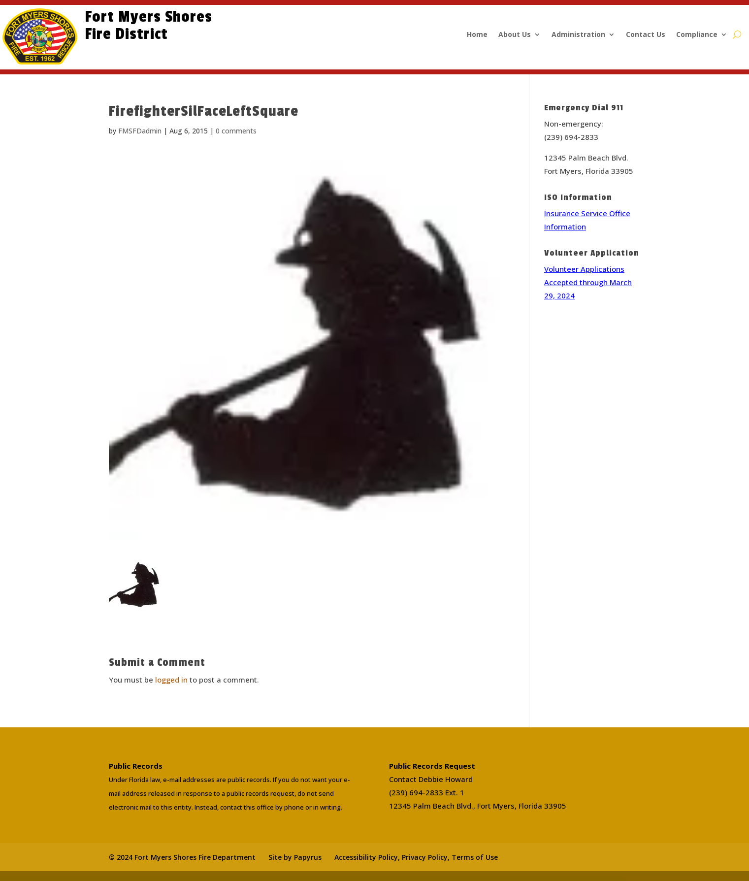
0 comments (236, 130)
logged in (171, 680)
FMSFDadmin (140, 130)
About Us (514, 35)
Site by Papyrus (295, 857)
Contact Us (645, 35)
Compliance (696, 35)
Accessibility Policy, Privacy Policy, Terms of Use (416, 857)
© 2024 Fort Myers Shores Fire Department (182, 857)
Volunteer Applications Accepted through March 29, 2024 (588, 282)
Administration (578, 35)
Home (477, 35)
